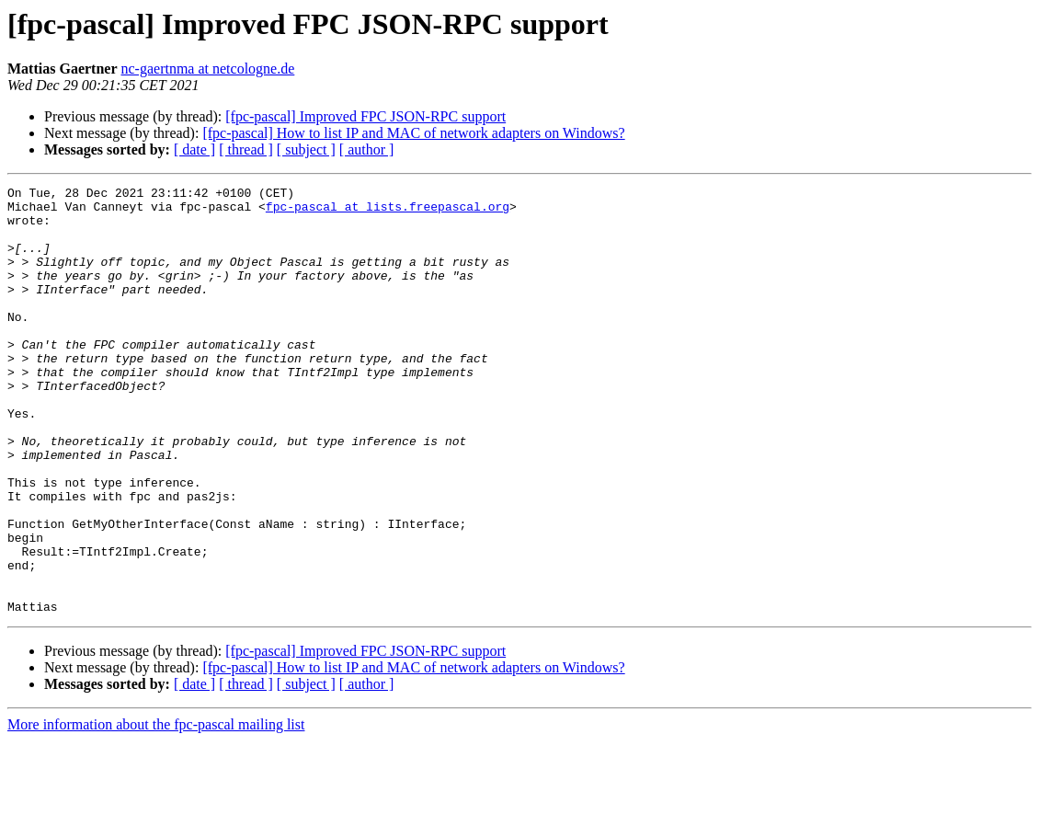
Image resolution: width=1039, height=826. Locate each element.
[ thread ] (246, 149)
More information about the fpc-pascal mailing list (155, 810)
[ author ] (366, 149)
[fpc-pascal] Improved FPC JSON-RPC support (365, 116)
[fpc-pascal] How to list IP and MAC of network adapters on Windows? (413, 133)
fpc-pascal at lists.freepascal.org (387, 211)
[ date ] (194, 149)
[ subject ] (306, 149)
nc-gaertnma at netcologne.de (208, 68)
